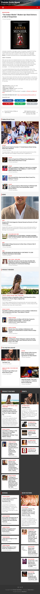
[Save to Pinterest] (8, 103)
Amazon (29, 91)
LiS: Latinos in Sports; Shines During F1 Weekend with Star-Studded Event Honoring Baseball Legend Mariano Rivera (22, 187)
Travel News (17, 259)
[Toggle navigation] (3, 7)
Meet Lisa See (32, 442)
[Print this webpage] (32, 103)
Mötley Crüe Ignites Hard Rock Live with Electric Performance (9, 530)
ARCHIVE (23, 350)
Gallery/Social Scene (8, 119)
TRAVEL (12, 259)
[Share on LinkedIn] (20, 100)
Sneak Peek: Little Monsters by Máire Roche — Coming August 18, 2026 (33, 563)
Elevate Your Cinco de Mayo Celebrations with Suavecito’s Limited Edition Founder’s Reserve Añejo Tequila (22, 330)
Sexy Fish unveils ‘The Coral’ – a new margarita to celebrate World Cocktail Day (29, 381)
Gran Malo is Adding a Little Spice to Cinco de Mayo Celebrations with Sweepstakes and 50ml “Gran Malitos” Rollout (19, 311)
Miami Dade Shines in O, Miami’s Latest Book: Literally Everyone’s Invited (33, 551)
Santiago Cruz (6, 362)
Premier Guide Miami (10, 2)
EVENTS (24, 391)
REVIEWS (5, 493)
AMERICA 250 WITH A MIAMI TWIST (32, 433)
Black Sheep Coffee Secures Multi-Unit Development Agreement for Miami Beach (29, 354)
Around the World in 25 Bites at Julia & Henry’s (11, 112)
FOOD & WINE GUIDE (12, 234)
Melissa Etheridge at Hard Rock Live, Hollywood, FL (9, 547)
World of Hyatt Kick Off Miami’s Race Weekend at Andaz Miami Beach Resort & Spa (21, 159)
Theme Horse (30, 589)
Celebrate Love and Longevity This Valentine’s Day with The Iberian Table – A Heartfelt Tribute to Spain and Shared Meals (32, 536)
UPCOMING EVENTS (6, 359)
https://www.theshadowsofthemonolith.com (26, 95)
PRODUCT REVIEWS (8, 269)
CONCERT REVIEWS (6, 496)
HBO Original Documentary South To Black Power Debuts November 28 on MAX (29, 113)
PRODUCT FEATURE (10, 295)
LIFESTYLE (4, 295)
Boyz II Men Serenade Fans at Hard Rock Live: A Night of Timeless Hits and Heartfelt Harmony (10, 519)
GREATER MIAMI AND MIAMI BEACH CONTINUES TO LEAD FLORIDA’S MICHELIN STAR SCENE (17, 253)
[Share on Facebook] (8, 100)
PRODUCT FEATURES (8, 391)
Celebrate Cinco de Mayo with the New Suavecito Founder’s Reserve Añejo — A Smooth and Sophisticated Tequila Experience (21, 320)
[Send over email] (20, 103)
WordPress (24, 591)
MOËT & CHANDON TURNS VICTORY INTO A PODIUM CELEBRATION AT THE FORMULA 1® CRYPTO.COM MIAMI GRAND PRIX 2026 (22, 169)
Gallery (4, 145)
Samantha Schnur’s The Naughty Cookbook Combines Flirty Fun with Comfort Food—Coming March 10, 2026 (28, 512)
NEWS (4, 194)
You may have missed (8, 347)
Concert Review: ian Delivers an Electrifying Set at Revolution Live (9, 500)
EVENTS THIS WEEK (6, 368)
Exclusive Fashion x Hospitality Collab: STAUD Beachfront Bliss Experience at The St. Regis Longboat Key (9, 411)
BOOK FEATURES (5, 12)
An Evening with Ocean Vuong (32, 424)
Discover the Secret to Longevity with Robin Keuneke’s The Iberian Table (32, 576)
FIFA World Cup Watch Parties (32, 450)
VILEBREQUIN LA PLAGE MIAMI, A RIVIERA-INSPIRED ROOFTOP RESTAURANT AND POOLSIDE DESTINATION (23, 236)
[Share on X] (32, 100)
